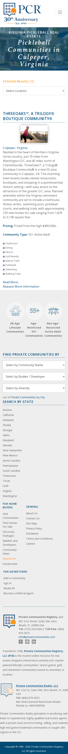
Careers (30, 543)
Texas (6, 481)
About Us (31, 513)
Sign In (7, 583)
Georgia (7, 430)
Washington (10, 496)
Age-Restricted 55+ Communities (34, 319)
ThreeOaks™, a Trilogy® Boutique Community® (28, 116)
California (8, 415)
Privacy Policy (34, 528)
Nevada (7, 445)
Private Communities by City (28, 397)
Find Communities (10, 516)
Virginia (7, 491)
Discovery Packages (8, 533)
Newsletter (9, 558)
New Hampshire (12, 450)
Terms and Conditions (39, 538)
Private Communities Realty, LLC (37, 685)
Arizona (7, 410)
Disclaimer (32, 533)
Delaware (8, 420)
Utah (6, 486)
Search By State (18, 401)
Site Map (31, 523)
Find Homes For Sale (10, 525)
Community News (10, 551)
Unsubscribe (10, 564)
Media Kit (9, 588)
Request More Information (21, 286)
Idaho (6, 435)
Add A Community (14, 578)
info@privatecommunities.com (37, 637)
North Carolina (11, 460)
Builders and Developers (10, 542)
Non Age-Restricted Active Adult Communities (53, 319)
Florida (7, 425)
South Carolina (11, 470)
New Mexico (10, 455)
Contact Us (33, 518)
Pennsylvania (10, 465)
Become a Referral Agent (18, 593)
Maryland (8, 440)
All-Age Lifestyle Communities (15, 317)
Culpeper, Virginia (15, 148)
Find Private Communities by (31, 354)
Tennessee (9, 475)
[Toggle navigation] (60, 12)
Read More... (11, 282)
